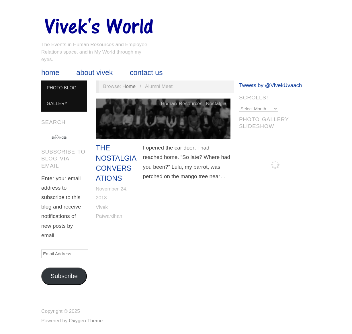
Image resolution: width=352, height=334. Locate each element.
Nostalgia (216, 103)
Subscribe (64, 276)
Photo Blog (62, 87)
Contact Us (146, 72)
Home (50, 72)
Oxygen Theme (86, 320)
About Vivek (94, 72)
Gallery (57, 103)
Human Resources (181, 103)
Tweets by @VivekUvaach (270, 85)
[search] (59, 137)
